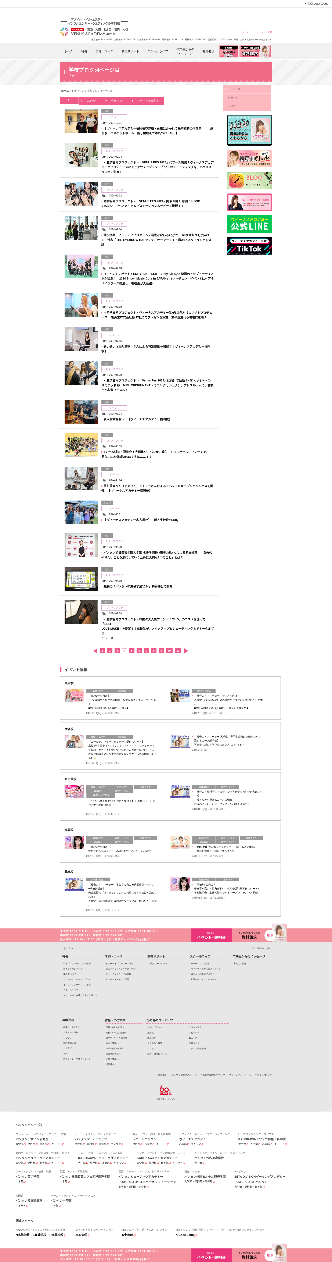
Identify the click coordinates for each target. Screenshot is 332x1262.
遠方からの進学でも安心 (202, 974)
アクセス (244, 32)
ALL (69, 99)
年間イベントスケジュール (203, 979)
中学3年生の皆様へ (233, 13)
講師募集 (110, 1064)
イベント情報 (195, 1027)
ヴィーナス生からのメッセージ (206, 969)
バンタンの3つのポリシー (185, 1075)
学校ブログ (116, 99)
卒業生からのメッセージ (248, 956)
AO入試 (67, 1038)
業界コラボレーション (73, 969)
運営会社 (163, 1075)
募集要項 (68, 1020)
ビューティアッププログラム (77, 979)
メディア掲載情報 (147, 99)
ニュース (91, 99)
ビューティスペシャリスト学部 (121, 969)
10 (169, 650)
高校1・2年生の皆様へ (188, 13)
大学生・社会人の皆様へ (203, 13)
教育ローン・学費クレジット (77, 1059)
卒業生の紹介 (240, 963)
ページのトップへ (262, 948)
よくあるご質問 (264, 32)
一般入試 (67, 1048)
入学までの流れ (70, 1032)
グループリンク (154, 1027)
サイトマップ (264, 1075)
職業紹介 (151, 1038)
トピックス (194, 1032)
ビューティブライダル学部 (118, 974)
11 (178, 650)
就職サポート (156, 956)
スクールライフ (70, 990)
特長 (65, 956)
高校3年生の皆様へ (172, 13)
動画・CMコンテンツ (157, 1054)
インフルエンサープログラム (77, 985)
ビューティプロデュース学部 (119, 963)
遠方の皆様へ (218, 13)
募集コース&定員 (71, 1027)
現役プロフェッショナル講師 (77, 963)
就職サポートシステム (159, 963)
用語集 (150, 1032)
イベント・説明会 (211, 935)
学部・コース (114, 956)
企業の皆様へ (264, 13)
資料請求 (252, 935)
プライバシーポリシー (241, 1075)
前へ (95, 651)
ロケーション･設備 (200, 963)
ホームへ (68, 948)
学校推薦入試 (69, 1043)
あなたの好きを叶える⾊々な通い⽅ (80, 995)
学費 (65, 1053)
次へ (186, 651)
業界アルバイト (70, 974)
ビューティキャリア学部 (117, 979)
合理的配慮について (214, 1075)
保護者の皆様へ (249, 13)
